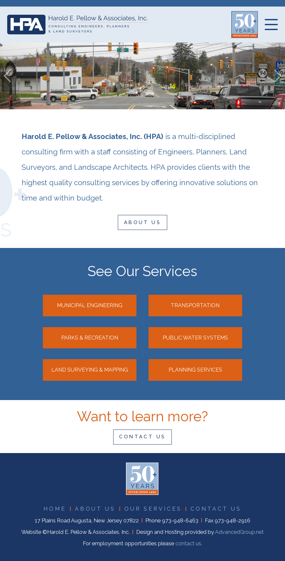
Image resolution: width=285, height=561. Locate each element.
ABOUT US (142, 222)
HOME (55, 509)
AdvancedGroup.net (239, 532)
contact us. (188, 543)
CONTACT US (142, 436)
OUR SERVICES (153, 509)
